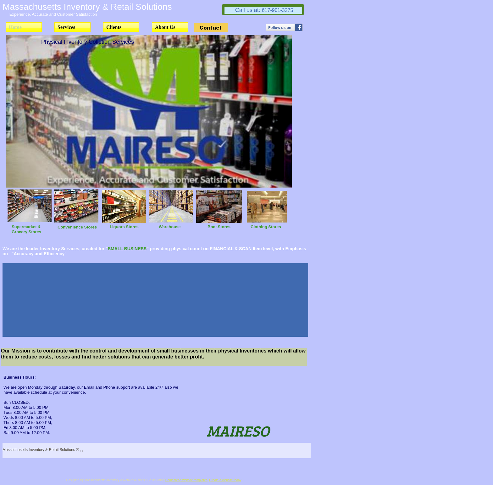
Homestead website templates (186, 480)
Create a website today (225, 480)
